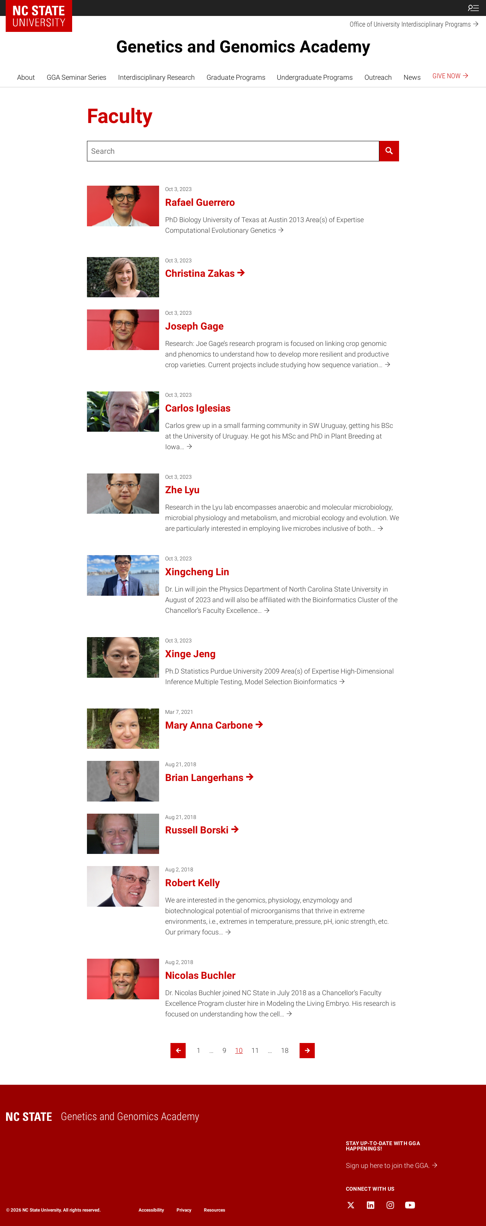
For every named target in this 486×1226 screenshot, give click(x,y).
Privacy (184, 1210)
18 (285, 1050)
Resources (214, 1210)
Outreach (378, 77)
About (26, 77)
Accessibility (151, 1210)
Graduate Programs (236, 77)
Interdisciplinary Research (156, 77)
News (412, 77)
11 (255, 1050)
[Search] (389, 151)
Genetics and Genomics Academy (243, 47)
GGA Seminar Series (76, 77)
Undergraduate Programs (315, 77)
